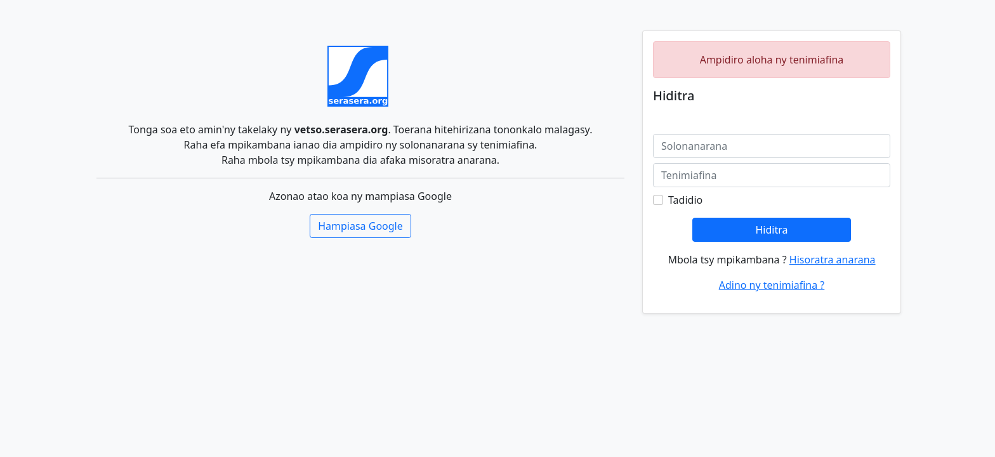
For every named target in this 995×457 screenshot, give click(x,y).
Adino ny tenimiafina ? (772, 285)
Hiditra (771, 230)
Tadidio (685, 200)
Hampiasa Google (360, 226)
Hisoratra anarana (832, 260)
